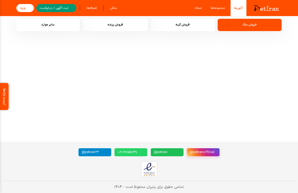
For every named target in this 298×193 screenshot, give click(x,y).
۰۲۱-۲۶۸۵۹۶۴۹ (127, 152)
